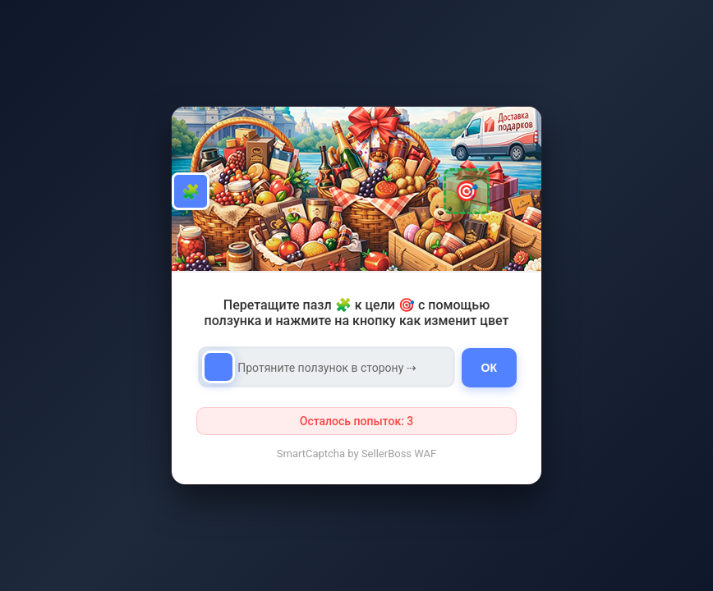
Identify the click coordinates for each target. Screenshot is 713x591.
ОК (489, 367)
